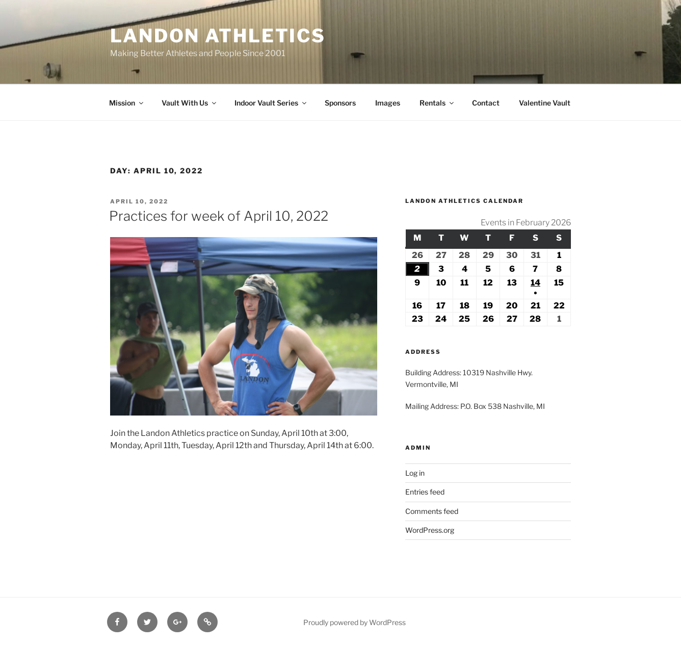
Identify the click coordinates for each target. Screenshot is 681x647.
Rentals (437, 102)
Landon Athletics (218, 35)
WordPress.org (429, 530)
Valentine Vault (544, 102)
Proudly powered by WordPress (354, 622)
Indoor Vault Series (271, 102)
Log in (415, 473)
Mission (127, 102)
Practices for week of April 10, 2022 (218, 216)
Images (387, 102)
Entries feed (424, 491)
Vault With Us (190, 102)
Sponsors (340, 102)
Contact (486, 102)
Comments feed (431, 511)
